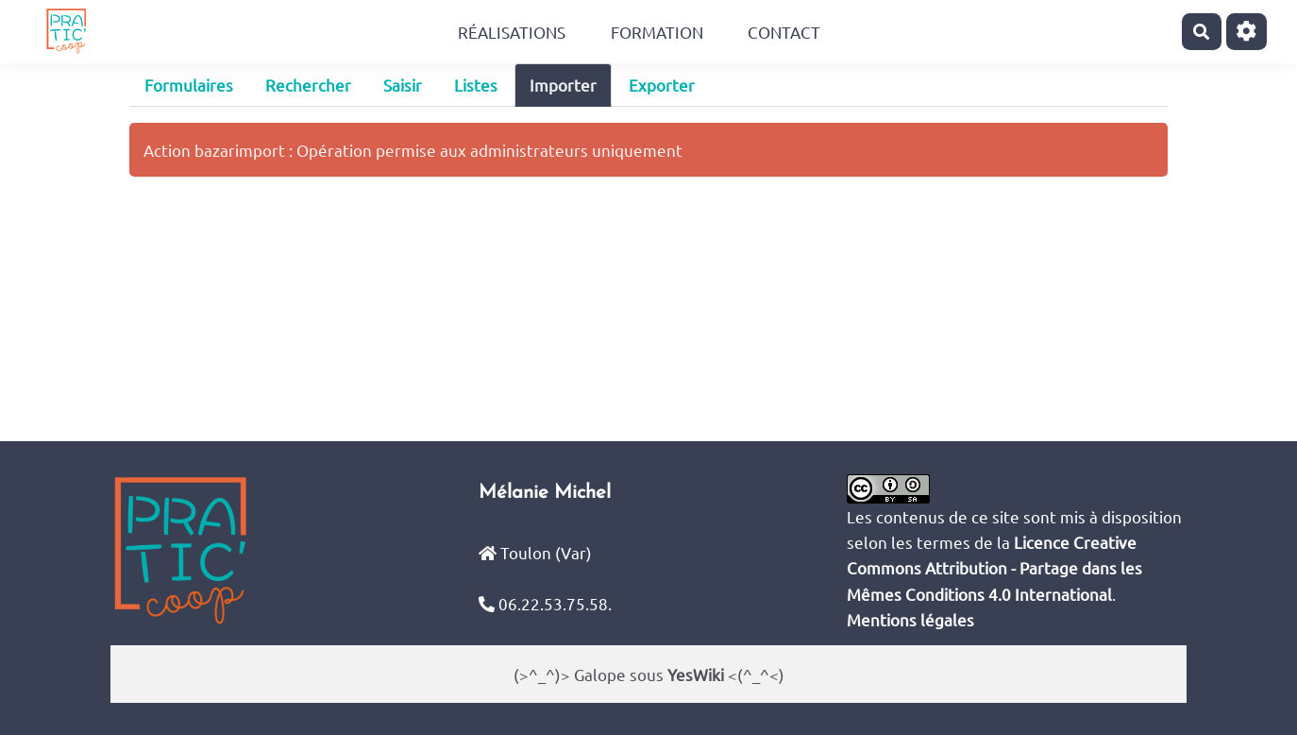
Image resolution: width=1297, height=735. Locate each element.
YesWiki (695, 674)
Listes (475, 84)
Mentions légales (910, 619)
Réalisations (511, 32)
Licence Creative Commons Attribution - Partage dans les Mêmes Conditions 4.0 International (994, 567)
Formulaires (188, 84)
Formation (657, 32)
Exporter (662, 84)
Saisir (402, 84)
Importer (563, 84)
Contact (784, 32)
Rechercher (308, 84)
